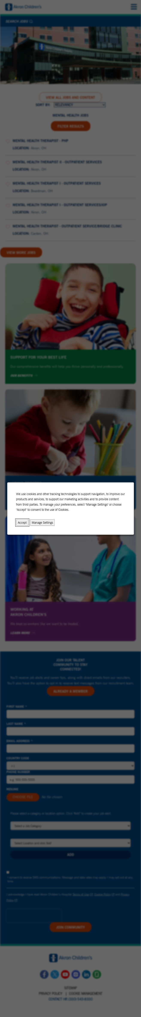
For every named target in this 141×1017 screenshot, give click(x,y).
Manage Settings (42, 522)
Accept (22, 522)
